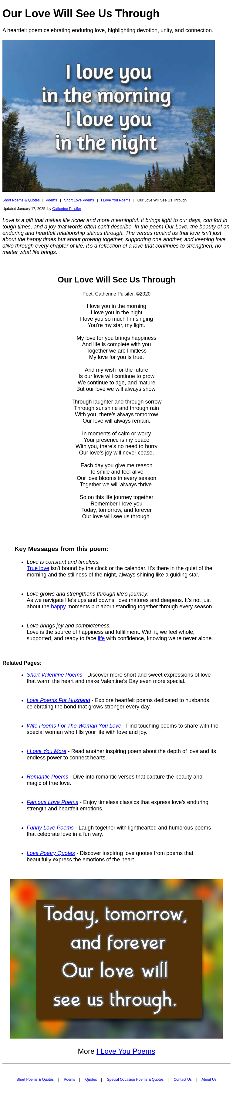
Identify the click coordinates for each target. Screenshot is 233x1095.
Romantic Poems (47, 777)
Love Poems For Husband (58, 700)
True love (38, 568)
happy (58, 606)
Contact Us (182, 1079)
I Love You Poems (115, 200)
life (101, 638)
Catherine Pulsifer (66, 209)
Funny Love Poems (50, 828)
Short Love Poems (79, 200)
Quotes (91, 1079)
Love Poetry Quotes (51, 853)
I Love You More (46, 751)
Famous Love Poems (52, 802)
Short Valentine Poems (54, 675)
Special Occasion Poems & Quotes (135, 1079)
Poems (51, 200)
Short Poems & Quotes (21, 200)
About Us (208, 1079)
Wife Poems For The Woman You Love (74, 726)
